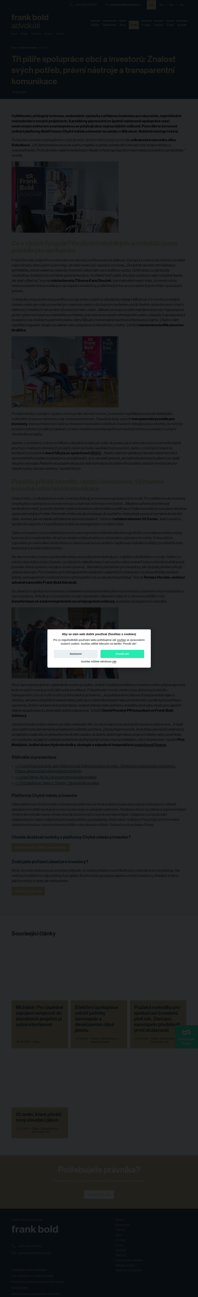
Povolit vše (122, 654)
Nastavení (76, 654)
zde (114, 661)
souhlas (121, 640)
